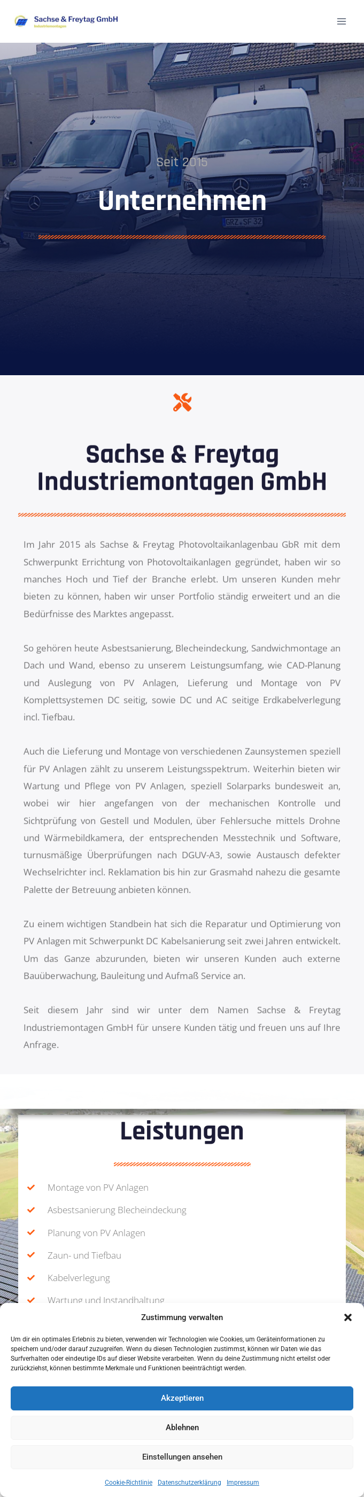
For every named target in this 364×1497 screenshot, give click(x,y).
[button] (348, 1317)
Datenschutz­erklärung (189, 1482)
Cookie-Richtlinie (128, 1482)
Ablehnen (182, 1427)
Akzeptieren (182, 1398)
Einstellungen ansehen (182, 1457)
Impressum (243, 1482)
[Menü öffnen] (341, 21)
